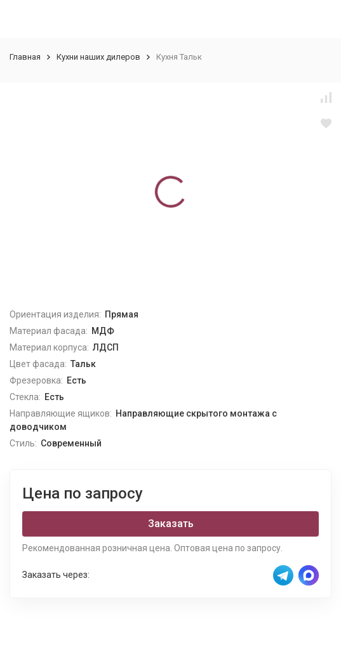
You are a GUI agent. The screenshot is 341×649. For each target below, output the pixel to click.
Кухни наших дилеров (98, 57)
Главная (25, 57)
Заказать (171, 524)
